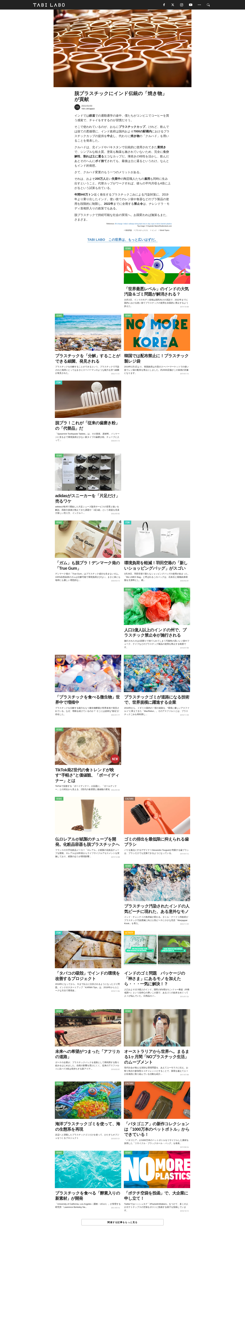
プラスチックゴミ (141, 230)
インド (154, 230)
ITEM (58, 383)
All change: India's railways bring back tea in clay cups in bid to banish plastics (143, 224)
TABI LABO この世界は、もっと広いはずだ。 (122, 240)
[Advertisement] (122, 1286)
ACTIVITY (129, 933)
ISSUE (128, 249)
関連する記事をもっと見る (122, 1222)
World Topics (164, 230)
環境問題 (128, 230)
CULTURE (60, 657)
